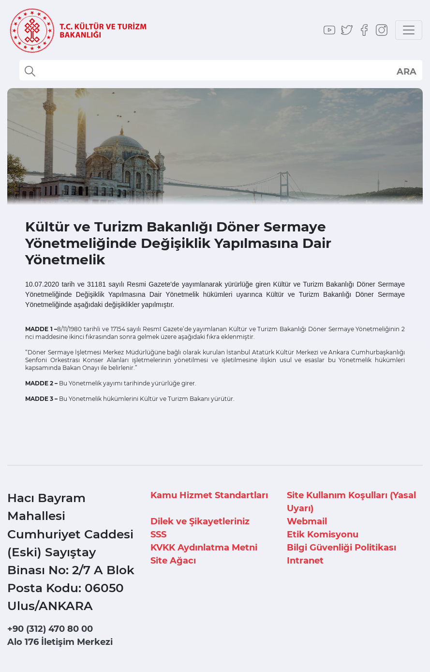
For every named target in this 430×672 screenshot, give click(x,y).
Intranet (305, 560)
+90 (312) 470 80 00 (50, 629)
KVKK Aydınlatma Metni (203, 547)
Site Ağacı (173, 560)
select (406, 71)
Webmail (307, 521)
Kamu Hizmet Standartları (209, 495)
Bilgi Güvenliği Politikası (341, 547)
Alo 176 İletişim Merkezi (60, 642)
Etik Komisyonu (322, 534)
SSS (158, 534)
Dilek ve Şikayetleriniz (200, 521)
